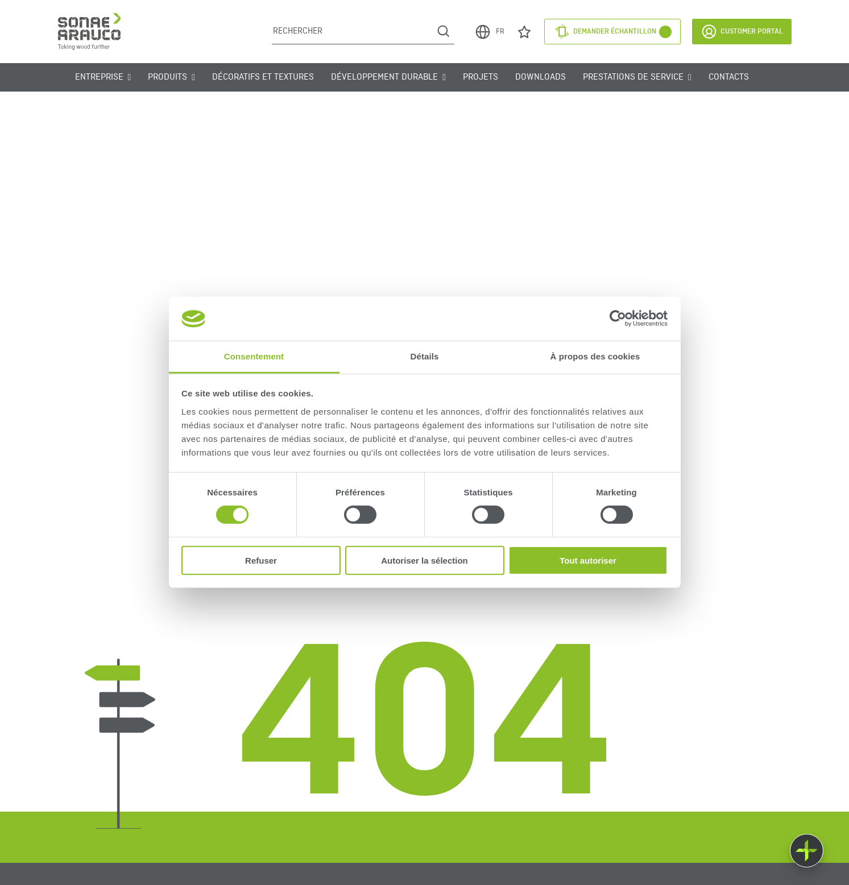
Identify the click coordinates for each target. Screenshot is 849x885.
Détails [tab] (425, 356)
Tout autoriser (588, 560)
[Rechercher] (352, 31)
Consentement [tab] (254, 356)
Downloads (540, 77)
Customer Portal (742, 31)
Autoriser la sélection (424, 560)
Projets (480, 77)
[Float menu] (806, 850)
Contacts (729, 77)
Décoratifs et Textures (263, 77)
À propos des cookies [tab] (595, 356)
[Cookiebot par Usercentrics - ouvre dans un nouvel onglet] (618, 318)
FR (489, 31)
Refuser (261, 560)
